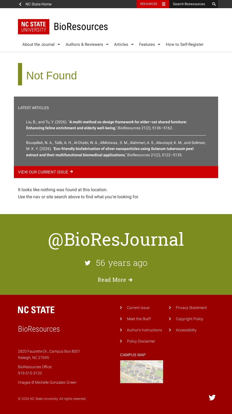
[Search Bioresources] (189, 4)
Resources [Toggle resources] (148, 4)
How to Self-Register (184, 44)
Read (116, 279)
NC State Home (38, 4)
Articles (121, 44)
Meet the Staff (139, 319)
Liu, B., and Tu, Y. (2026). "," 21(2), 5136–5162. (106, 125)
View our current (46, 172)
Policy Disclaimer (141, 341)
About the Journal (38, 44)
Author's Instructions (144, 330)
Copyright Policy (189, 319)
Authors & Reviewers (84, 44)
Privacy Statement (191, 307)
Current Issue (138, 307)
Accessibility (186, 330)
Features (147, 44)
